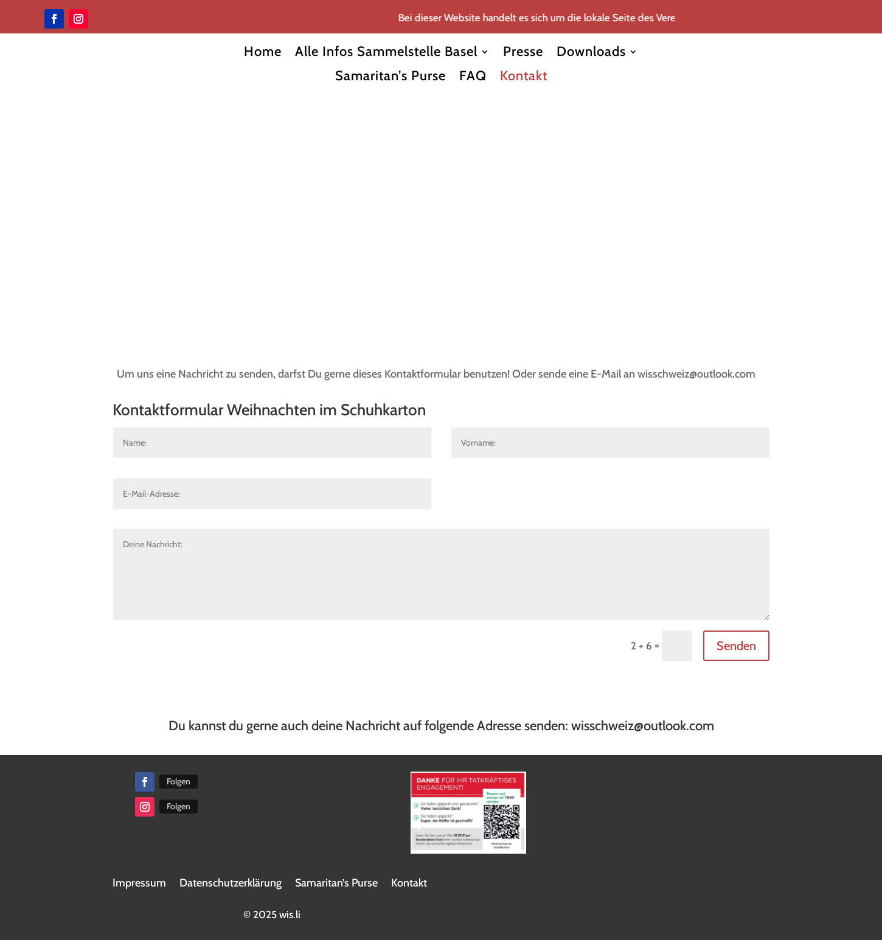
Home (263, 52)
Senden (736, 645)
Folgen (178, 781)
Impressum (139, 883)
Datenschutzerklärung (230, 883)
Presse (523, 52)
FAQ (473, 76)
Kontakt (523, 76)
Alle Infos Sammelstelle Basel (386, 52)
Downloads (591, 52)
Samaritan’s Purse (390, 76)
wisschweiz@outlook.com (642, 725)
